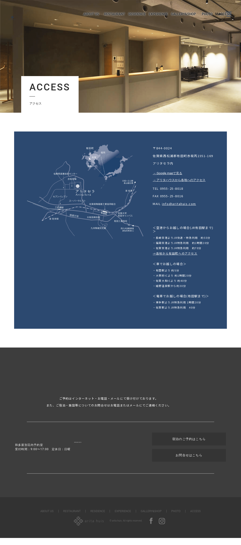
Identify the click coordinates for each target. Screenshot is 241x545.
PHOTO (176, 518)
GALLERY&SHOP (151, 518)
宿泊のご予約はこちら (180, 447)
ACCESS (195, 518)
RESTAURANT (72, 518)
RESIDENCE (97, 518)
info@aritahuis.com (179, 203)
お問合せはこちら (180, 462)
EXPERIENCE (123, 518)
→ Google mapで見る (167, 173)
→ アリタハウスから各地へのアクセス (179, 180)
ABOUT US (46, 518)
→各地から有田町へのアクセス (175, 254)
